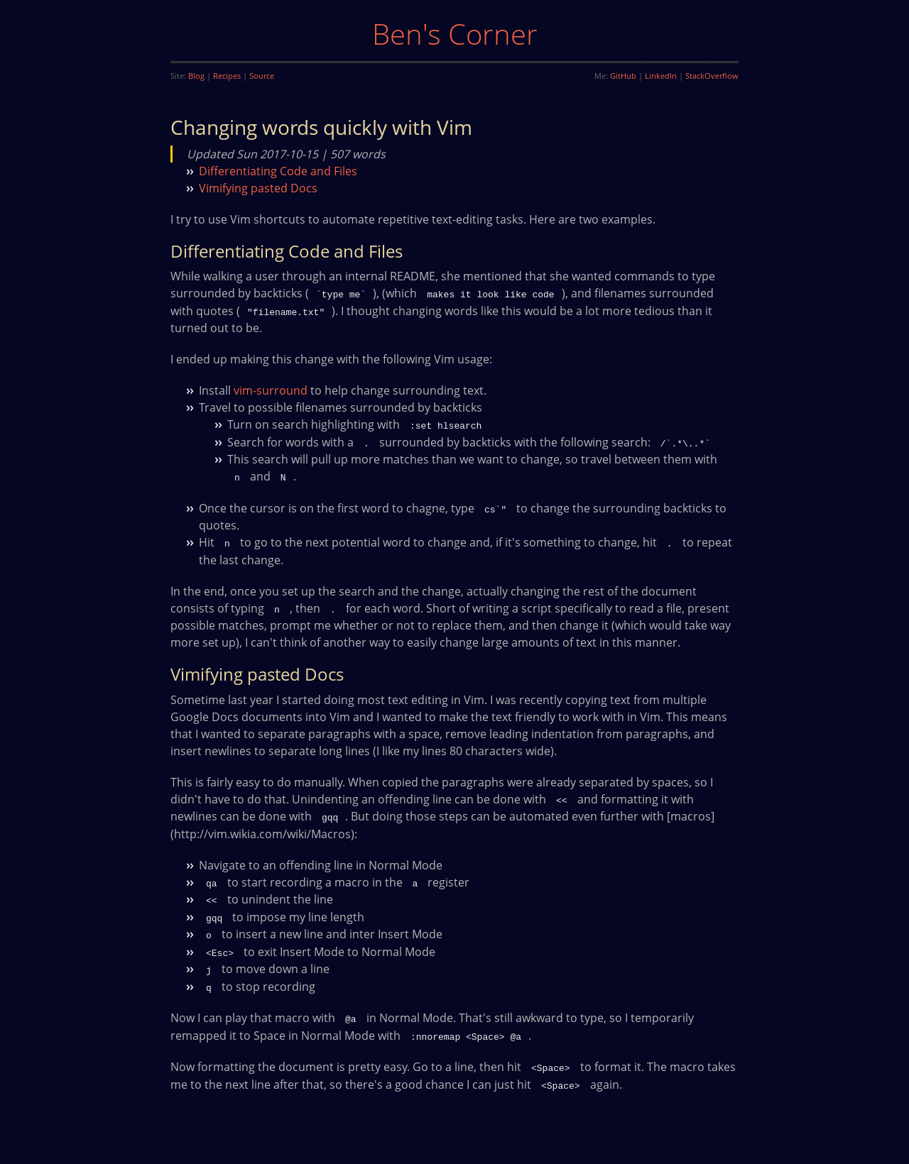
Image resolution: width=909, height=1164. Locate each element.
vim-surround (270, 389)
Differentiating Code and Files (278, 171)
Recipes (227, 75)
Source (261, 75)
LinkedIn (661, 75)
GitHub (623, 75)
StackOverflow (712, 75)
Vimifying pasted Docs (258, 188)
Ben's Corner (455, 33)
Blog (196, 75)
